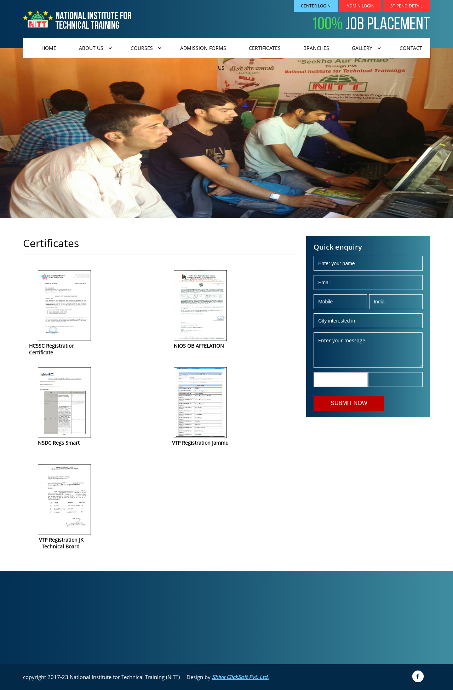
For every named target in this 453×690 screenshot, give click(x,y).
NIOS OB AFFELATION (199, 345)
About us (91, 48)
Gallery (362, 48)
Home (48, 48)
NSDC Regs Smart (59, 442)
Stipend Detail (406, 6)
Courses (142, 48)
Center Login (316, 6)
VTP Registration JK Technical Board (56, 543)
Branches (316, 48)
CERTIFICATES (265, 48)
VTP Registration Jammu (200, 442)
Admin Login (360, 6)
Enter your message (368, 350)
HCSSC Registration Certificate (52, 349)
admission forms (203, 48)
